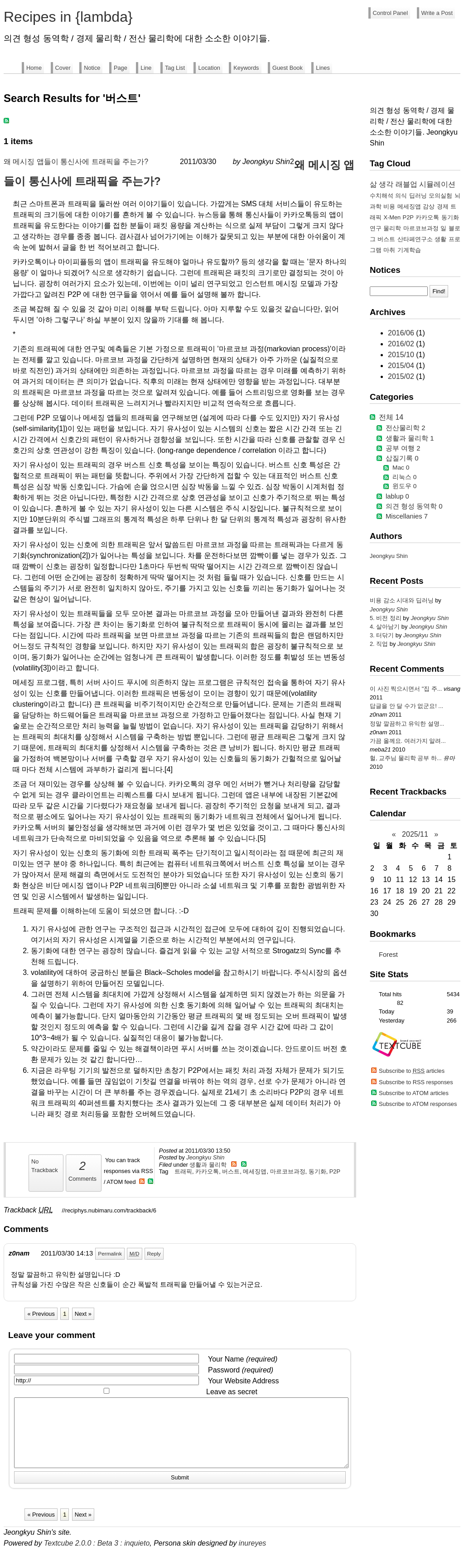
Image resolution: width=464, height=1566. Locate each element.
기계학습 (409, 250)
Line (145, 67)
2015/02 (402, 376)
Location (209, 67)
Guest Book (287, 67)
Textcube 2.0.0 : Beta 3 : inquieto (97, 1557)
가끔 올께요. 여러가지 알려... (408, 740)
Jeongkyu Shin (205, 1157)
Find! (438, 291)
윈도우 (404, 486)
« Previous (40, 1313)
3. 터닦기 (383, 635)
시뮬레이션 (437, 184)
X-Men (392, 217)
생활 (440, 239)
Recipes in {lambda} (68, 17)
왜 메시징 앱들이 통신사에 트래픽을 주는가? (76, 161)
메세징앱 (254, 1171)
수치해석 (381, 195)
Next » (83, 1313)
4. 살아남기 (385, 626)
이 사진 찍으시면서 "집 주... (406, 688)
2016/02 (402, 344)
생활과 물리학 (208, 1164)
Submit (180, 1491)
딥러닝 (418, 195)
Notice (92, 67)
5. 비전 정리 (386, 618)
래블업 (406, 184)
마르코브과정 (287, 1171)
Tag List (175, 67)
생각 (386, 184)
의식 (401, 195)
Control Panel (390, 13)
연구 (376, 228)
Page (120, 67)
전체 (391, 417)
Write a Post (437, 13)
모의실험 (440, 195)
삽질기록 (402, 458)
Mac (400, 467)
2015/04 (402, 365)
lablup (397, 496)
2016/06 (402, 333)
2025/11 (415, 834)
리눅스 (404, 477)
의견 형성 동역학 (414, 506)
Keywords (246, 67)
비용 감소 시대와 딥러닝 (402, 600)
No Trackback (44, 1165)
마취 (389, 250)
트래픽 (183, 1171)
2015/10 (402, 355)
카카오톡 (207, 1171)
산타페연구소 (415, 239)
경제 (443, 206)
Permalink (110, 1254)
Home (34, 67)
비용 (389, 206)
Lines (323, 67)
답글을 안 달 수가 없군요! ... (406, 706)
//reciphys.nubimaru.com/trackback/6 (109, 1210)
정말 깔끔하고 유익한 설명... (407, 723)
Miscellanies (407, 516)
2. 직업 (380, 643)
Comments (82, 1169)
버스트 (231, 1171)
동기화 (317, 1171)
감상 (429, 206)
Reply (154, 1254)
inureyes (252, 1557)
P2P (334, 1171)
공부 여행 (403, 448)
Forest (388, 954)
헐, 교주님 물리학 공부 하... (405, 758)
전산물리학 (405, 427)
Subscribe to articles (412, 1070)
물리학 (392, 228)
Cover (63, 67)
